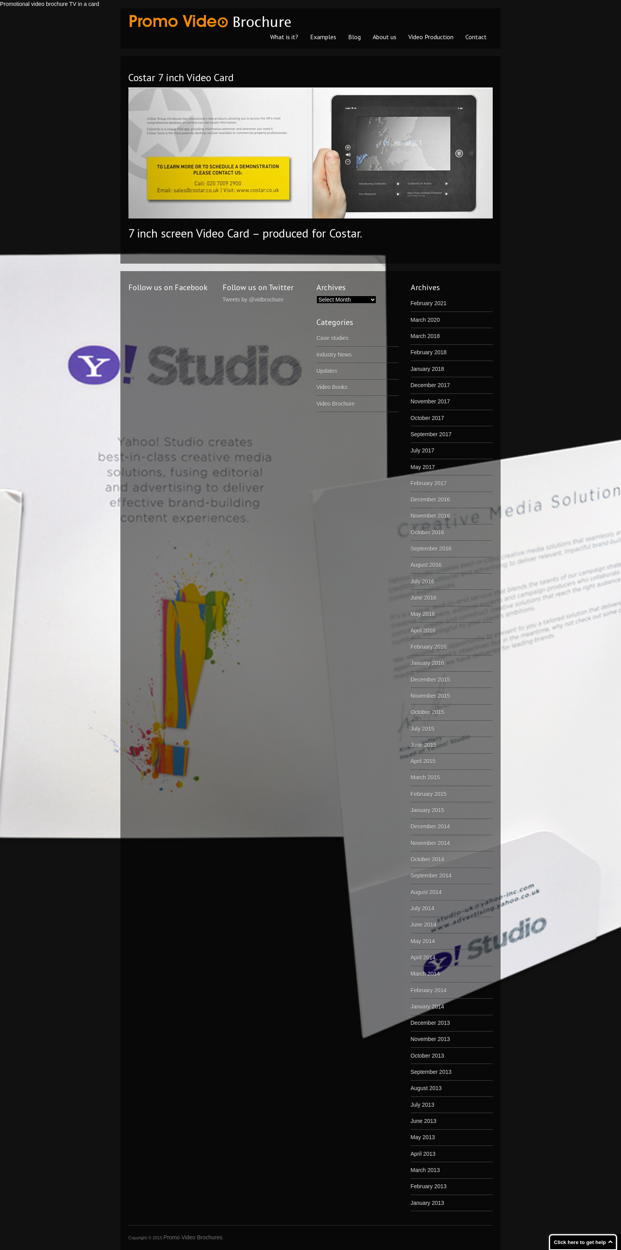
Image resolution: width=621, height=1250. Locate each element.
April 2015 (423, 761)
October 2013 (427, 1055)
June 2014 (423, 924)
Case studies (332, 338)
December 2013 (430, 1023)
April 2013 (423, 1154)
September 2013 (431, 1072)
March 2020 (425, 320)
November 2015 (430, 696)
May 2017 (423, 467)
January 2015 (427, 810)
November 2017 (430, 401)
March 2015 (425, 777)
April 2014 (423, 957)
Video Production (430, 37)
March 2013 (425, 1170)
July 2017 (422, 450)
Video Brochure (335, 404)
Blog (354, 37)
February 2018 (429, 352)
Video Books (331, 387)
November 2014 (430, 843)
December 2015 (430, 679)
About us (384, 37)
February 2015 (429, 794)
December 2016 (430, 499)
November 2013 (430, 1039)
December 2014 (430, 826)
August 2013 (426, 1088)
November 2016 (430, 516)
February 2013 (429, 1186)
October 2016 (427, 532)
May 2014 (423, 941)
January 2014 (427, 1006)
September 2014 (431, 875)
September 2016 (431, 548)
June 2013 (423, 1121)
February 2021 (429, 303)
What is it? (284, 37)
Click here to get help (580, 1242)
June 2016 (423, 598)
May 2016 (423, 614)
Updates (326, 371)
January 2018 (427, 369)
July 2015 (422, 729)
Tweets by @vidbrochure (253, 299)
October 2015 (427, 712)
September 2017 (431, 434)
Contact (476, 37)
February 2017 (429, 483)
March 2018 (425, 336)
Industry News (334, 354)
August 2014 (426, 892)
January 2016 (427, 663)
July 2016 (422, 581)
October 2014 (427, 859)
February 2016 (429, 647)
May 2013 (423, 1137)
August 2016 (426, 565)
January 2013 (427, 1203)
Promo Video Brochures (193, 1237)
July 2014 (422, 908)
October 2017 (427, 418)
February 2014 (429, 990)
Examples (323, 37)
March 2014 (425, 974)
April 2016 (423, 630)
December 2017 (430, 385)
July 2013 (422, 1105)
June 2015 (423, 745)
